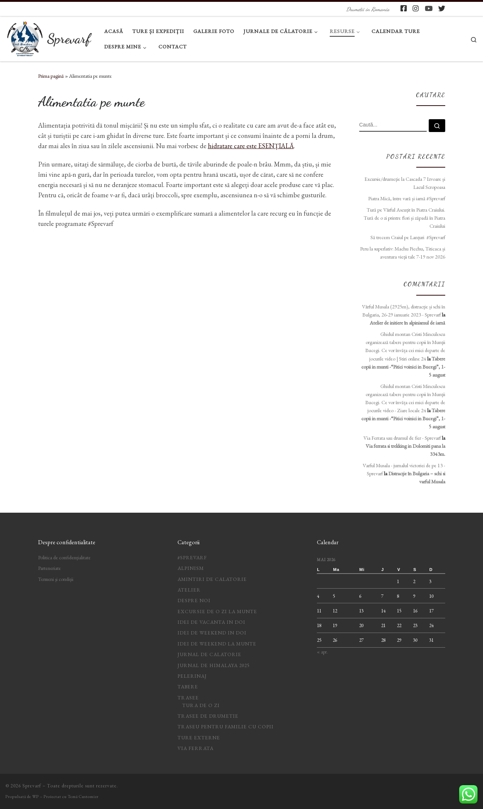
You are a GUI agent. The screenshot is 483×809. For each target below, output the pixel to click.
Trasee (188, 697)
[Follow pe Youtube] (428, 8)
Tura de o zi (201, 705)
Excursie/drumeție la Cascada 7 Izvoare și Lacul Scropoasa (405, 183)
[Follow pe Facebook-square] (403, 8)
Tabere (188, 686)
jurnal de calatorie (209, 654)
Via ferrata (195, 748)
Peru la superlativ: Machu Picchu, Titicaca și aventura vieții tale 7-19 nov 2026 (402, 252)
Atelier (189, 589)
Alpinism (191, 568)
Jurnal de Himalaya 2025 (213, 665)
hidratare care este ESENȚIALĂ (251, 146)
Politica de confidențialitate (64, 557)
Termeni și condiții (55, 579)
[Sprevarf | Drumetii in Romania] (25, 37)
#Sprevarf (192, 557)
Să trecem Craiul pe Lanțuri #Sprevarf (407, 237)
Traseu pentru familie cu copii (226, 726)
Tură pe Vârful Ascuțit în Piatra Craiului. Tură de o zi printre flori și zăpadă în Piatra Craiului (404, 217)
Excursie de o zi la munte (217, 611)
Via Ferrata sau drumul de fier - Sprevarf (402, 438)
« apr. (322, 651)
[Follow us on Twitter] (441, 8)
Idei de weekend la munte (217, 643)
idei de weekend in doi (212, 632)
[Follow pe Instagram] (416, 8)
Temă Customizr (83, 796)
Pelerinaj (192, 676)
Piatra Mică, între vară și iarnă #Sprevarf (406, 198)
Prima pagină (51, 76)
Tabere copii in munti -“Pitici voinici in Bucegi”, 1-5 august (403, 366)
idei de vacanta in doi (211, 622)
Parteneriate (49, 568)
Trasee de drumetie (208, 716)
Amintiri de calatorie (212, 579)
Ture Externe (199, 737)
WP (35, 796)
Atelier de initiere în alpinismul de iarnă (407, 322)
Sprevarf (31, 786)
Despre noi (194, 600)
